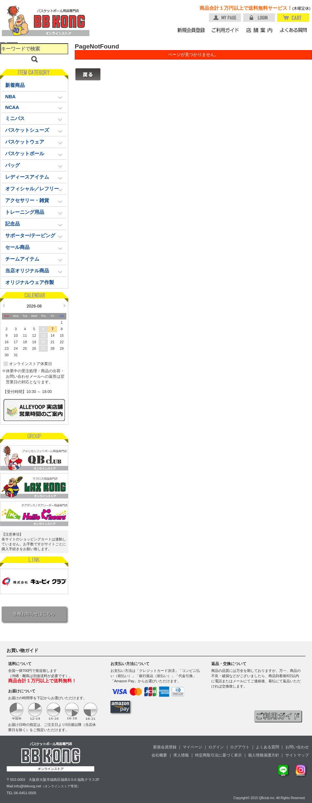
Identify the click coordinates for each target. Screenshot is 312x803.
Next (64, 305)
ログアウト (240, 747)
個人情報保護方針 (263, 755)
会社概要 (159, 755)
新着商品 (15, 85)
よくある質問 (267, 747)
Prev (4, 305)
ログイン (216, 747)
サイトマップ (297, 755)
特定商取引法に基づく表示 (218, 755)
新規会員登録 (164, 747)
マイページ (192, 747)
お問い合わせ (297, 747)
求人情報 (181, 755)
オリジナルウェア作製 (29, 282)
